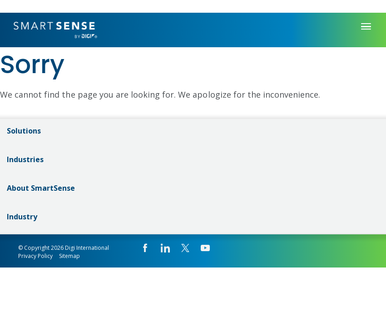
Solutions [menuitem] (24, 131)
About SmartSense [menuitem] (41, 188)
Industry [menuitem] (22, 217)
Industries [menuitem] (25, 159)
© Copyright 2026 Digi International (63, 248)
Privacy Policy (35, 256)
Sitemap (69, 256)
